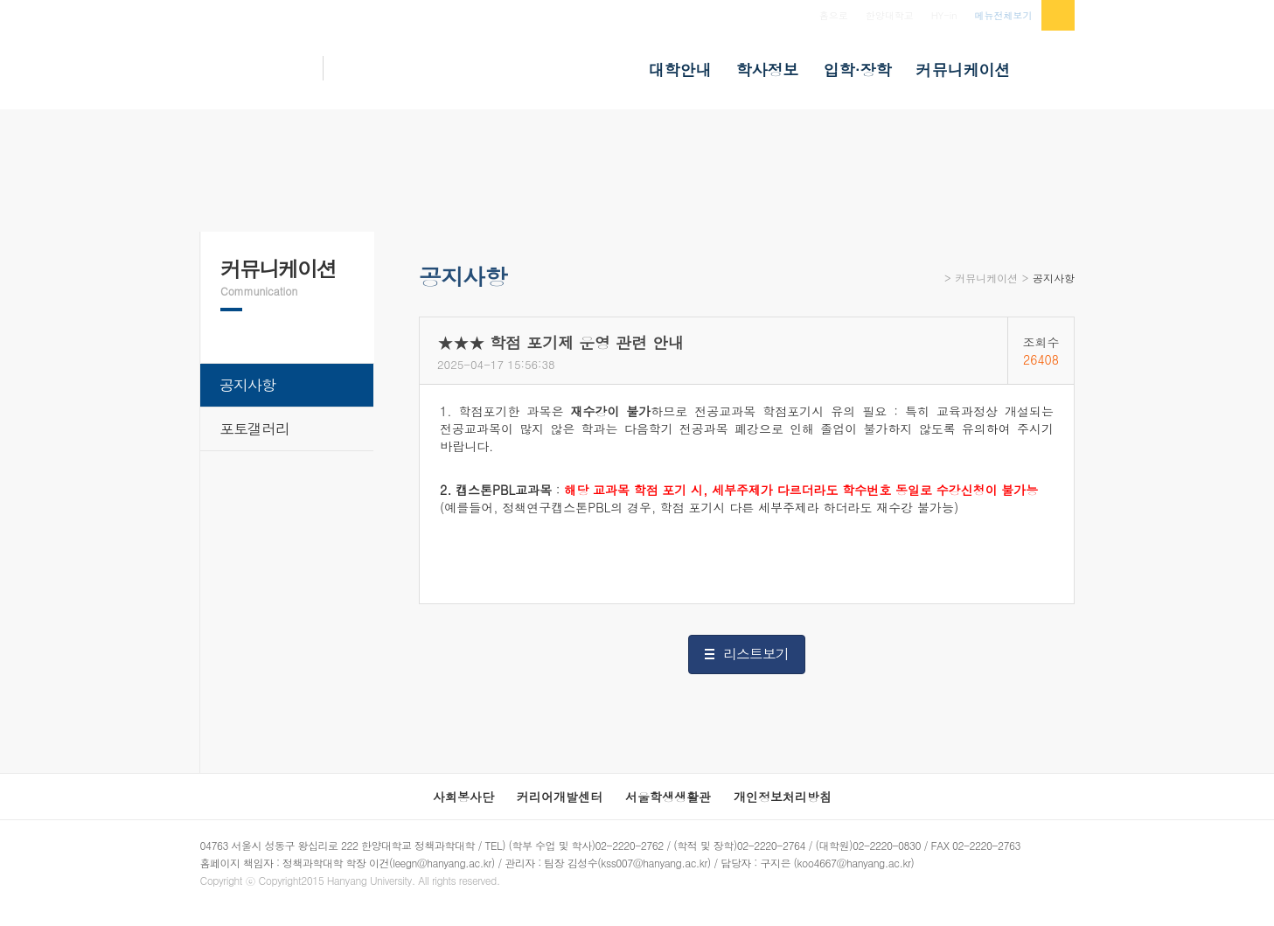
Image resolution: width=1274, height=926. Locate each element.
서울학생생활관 (668, 796)
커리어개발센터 (559, 796)
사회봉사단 (463, 796)
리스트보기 (756, 654)
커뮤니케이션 (986, 277)
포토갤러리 (254, 428)
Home (933, 283)
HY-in (944, 15)
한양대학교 (890, 15)
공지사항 (1054, 277)
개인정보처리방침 (783, 796)
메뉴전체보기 (1004, 15)
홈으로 (833, 15)
